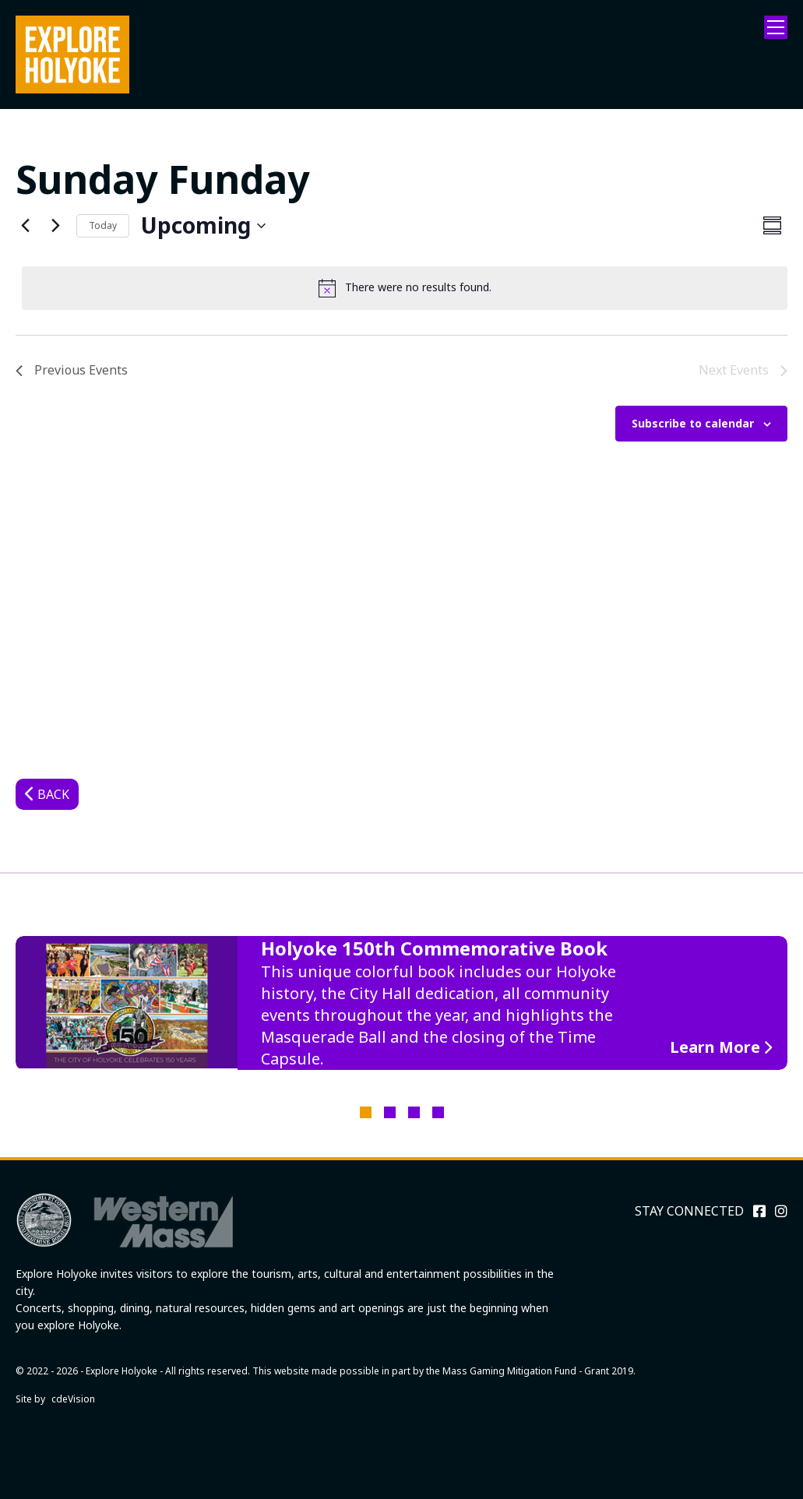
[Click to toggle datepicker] (203, 225)
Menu (775, 27)
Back (53, 794)
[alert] (404, 288)
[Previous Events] (25, 225)
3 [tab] (414, 1112)
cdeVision (73, 1399)
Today (103, 225)
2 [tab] (390, 1112)
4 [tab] (438, 1112)
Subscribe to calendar (693, 423)
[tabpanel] (401, 1003)
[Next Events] (55, 225)
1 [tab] (366, 1112)
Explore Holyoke (72, 54)
